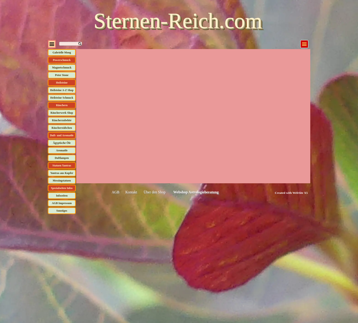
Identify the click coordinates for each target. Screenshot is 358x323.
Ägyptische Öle (62, 142)
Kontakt (131, 192)
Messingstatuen (62, 180)
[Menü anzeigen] (304, 44)
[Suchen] (70, 44)
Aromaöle (61, 150)
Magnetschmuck (61, 67)
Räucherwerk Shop (61, 112)
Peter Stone (61, 75)
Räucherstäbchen (62, 127)
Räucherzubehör (62, 120)
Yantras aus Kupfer (61, 173)
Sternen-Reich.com (178, 20)
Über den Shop (155, 192)
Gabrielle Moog (62, 52)
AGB (115, 192)
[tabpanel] (286, 192)
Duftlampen (62, 158)
